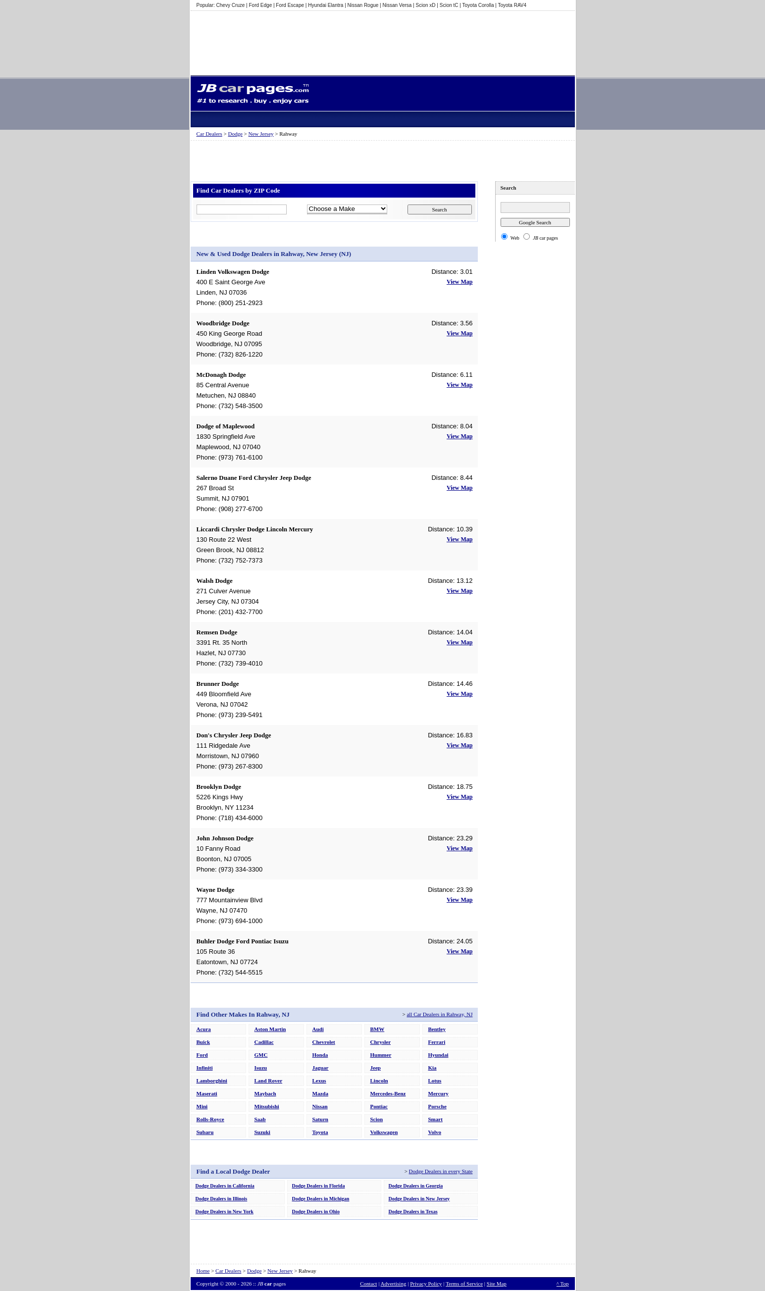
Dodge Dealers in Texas (413, 1211)
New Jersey (261, 134)
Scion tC (449, 5)
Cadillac (264, 1042)
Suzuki (262, 1132)
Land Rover (269, 1081)
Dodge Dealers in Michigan (321, 1198)
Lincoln (379, 1081)
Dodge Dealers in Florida (318, 1185)
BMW (377, 1029)
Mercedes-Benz (388, 1093)
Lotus (435, 1081)
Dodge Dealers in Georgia (416, 1185)
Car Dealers (209, 134)
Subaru (205, 1132)
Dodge (235, 134)
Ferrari (437, 1042)
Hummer (381, 1055)
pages (271, 1284)
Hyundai (438, 1055)
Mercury (438, 1093)
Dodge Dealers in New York (225, 1211)
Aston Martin (270, 1029)
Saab (260, 1119)
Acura (204, 1029)
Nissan (320, 1106)
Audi (318, 1029)
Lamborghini (212, 1081)
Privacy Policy (426, 1284)
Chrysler (380, 1042)
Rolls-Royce (210, 1119)
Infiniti (205, 1068)
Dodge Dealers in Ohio (316, 1211)
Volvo (435, 1132)
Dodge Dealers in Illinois (222, 1198)
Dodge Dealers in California (225, 1185)
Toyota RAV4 (512, 5)
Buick (203, 1042)
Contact (368, 1284)
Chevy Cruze (230, 5)
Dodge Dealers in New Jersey (419, 1198)
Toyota (320, 1132)
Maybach (265, 1093)
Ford (202, 1055)
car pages (545, 238)
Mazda (320, 1093)
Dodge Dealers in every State (441, 1171)
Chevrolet (323, 1042)
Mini (202, 1106)
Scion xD (426, 5)
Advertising (393, 1284)
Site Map (497, 1284)
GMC (261, 1055)
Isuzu (261, 1068)
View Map (460, 281)
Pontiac (379, 1106)
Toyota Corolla (478, 5)
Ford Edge (260, 5)
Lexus (319, 1081)
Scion (376, 1119)
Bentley (437, 1029)
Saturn (320, 1119)
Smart (435, 1119)
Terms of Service (464, 1284)
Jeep (375, 1068)
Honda (320, 1055)
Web (514, 238)
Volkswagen (384, 1132)
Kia (432, 1068)
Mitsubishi (267, 1106)
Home (203, 1271)
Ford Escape (290, 5)
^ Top (563, 1284)
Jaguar (320, 1068)
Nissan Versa (397, 5)
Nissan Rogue (363, 5)
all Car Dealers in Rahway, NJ (439, 1014)
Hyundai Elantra (325, 5)
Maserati (207, 1093)
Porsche (437, 1106)
